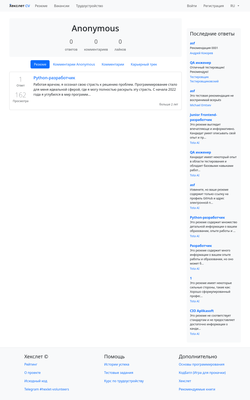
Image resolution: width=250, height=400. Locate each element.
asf (192, 43)
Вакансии (62, 6)
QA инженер (200, 62)
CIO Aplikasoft (202, 311)
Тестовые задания (118, 372)
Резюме (41, 6)
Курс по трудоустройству (124, 381)
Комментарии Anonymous (74, 64)
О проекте (32, 372)
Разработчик (201, 245)
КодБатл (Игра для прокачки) (202, 372)
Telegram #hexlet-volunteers (46, 389)
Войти (192, 6)
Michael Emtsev (200, 105)
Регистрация (214, 6)
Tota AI (195, 143)
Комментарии (113, 64)
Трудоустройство (89, 6)
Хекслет (185, 381)
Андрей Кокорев (201, 53)
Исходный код (35, 381)
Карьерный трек (144, 64)
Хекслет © (36, 356)
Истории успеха (116, 364)
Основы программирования (201, 364)
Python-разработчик (54, 77)
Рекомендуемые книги (197, 389)
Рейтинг (30, 364)
